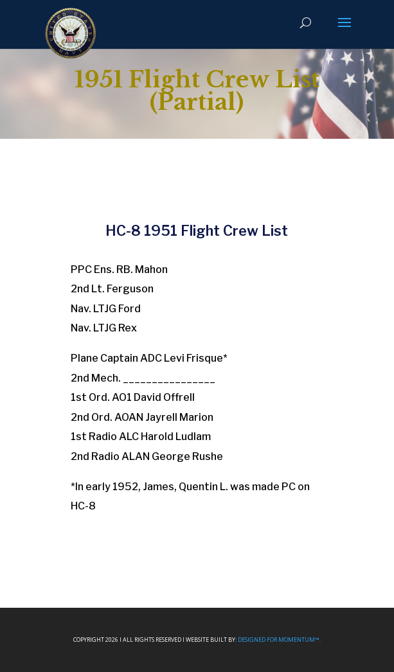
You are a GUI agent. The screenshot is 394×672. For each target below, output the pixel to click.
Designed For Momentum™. (279, 639)
